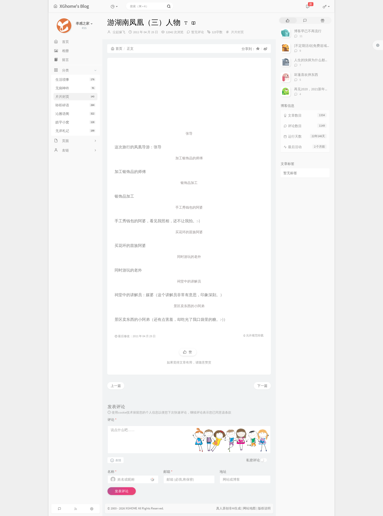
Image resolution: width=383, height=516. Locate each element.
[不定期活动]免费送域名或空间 (317, 45)
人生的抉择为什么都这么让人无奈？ (321, 60)
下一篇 (262, 386)
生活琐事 (75, 79)
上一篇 (116, 386)
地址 (223, 471)
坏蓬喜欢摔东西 (306, 74)
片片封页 (75, 96)
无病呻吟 (75, 88)
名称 (112, 471)
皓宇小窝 (75, 122)
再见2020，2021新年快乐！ (314, 89)
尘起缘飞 (119, 32)
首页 (116, 48)
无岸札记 (75, 131)
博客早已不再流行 (307, 31)
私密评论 (253, 460)
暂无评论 (197, 32)
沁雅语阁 (75, 113)
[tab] (287, 20)
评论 (112, 419)
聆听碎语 (75, 105)
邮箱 (167, 471)
